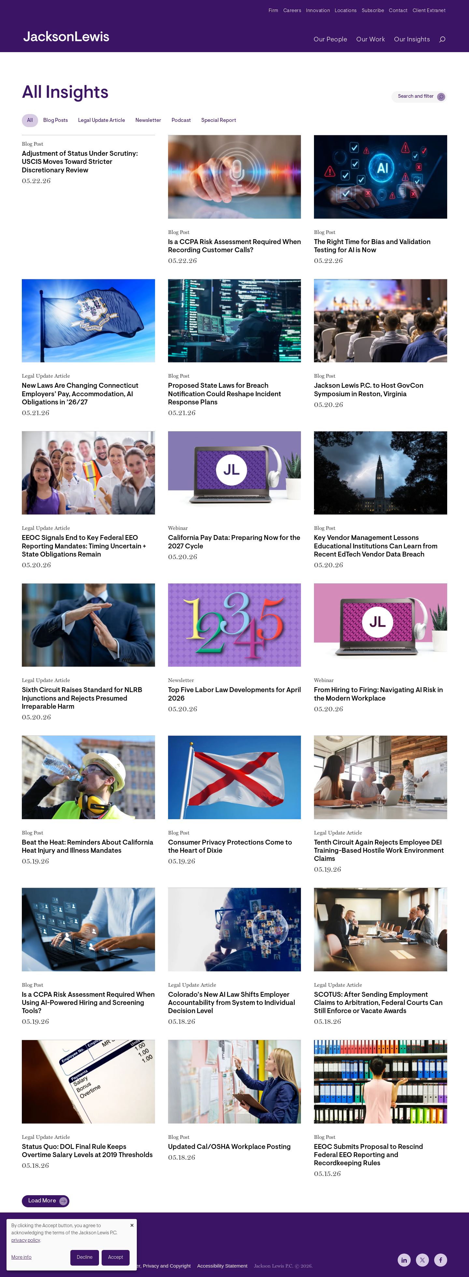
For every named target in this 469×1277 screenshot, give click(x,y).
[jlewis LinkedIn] (404, 1260)
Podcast (181, 120)
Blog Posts (55, 120)
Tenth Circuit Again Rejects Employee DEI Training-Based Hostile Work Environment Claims (379, 851)
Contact (398, 10)
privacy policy (25, 1240)
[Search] (439, 40)
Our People (330, 39)
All (30, 120)
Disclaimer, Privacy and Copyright (154, 1266)
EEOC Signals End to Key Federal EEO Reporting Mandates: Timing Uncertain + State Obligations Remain (84, 546)
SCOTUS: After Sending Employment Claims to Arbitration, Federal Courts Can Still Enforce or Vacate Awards (378, 1003)
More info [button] (21, 1257)
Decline (84, 1257)
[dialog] (72, 1244)
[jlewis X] (422, 1260)
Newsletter (148, 120)
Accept (115, 1257)
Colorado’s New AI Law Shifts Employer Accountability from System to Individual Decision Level (231, 1003)
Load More (42, 1201)
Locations (346, 10)
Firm (273, 10)
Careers (292, 10)
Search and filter (416, 96)
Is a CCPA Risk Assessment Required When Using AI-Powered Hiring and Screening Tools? (88, 1003)
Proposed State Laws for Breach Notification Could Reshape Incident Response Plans (224, 394)
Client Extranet (429, 10)
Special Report (218, 120)
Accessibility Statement (222, 1266)
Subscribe (373, 10)
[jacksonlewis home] (66, 34)
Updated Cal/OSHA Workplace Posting (229, 1147)
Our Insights (412, 39)
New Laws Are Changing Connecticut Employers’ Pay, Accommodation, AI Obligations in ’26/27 (80, 394)
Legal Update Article (101, 120)
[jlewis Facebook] (440, 1260)
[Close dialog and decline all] (132, 1223)
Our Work (370, 39)
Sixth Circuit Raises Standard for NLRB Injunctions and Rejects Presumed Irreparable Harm (82, 698)
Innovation (318, 10)
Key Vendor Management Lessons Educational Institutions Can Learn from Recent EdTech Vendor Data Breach (375, 546)
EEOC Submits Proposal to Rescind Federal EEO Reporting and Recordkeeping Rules (368, 1155)
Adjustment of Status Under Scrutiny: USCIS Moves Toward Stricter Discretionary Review (80, 162)
